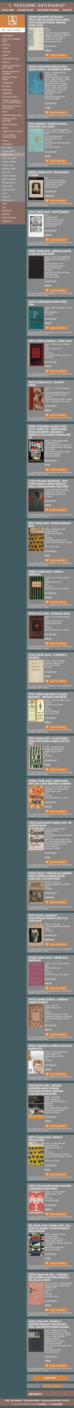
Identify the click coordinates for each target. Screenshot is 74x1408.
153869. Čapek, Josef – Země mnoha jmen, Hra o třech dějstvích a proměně (49, 782)
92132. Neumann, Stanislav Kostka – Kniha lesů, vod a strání (48, 125)
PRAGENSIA (7, 90)
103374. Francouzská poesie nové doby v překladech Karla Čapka (49, 1187)
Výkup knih (8, 10)
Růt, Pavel (6, 172)
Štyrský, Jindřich (8, 183)
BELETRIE (6, 45)
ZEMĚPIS (6, 62)
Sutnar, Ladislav (9, 176)
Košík (7, 1400)
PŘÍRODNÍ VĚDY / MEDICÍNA (9, 120)
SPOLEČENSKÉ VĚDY (11, 59)
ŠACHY (5, 112)
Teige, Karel (7, 186)
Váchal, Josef (7, 200)
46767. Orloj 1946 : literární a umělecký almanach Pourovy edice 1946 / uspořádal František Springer (48, 1324)
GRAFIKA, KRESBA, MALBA (10, 78)
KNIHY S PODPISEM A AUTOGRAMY (11, 67)
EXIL (4, 207)
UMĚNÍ (5, 55)
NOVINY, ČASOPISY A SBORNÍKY (11, 72)
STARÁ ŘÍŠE (7, 93)
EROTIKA (5, 214)
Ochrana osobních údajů (51, 1400)
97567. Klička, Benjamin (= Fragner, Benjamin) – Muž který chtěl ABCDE (47, 695)
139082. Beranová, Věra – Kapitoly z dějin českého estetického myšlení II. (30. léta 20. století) (48, 1277)
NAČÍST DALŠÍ (50, 1378)
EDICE (4, 204)
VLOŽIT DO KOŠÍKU (58, 55)
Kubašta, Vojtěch (9, 162)
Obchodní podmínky (48, 10)
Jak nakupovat (25, 10)
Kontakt (67, 10)
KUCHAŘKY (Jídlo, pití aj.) (12, 115)
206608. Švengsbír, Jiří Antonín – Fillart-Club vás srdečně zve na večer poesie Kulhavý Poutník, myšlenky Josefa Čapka (48, 20)
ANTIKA (5, 128)
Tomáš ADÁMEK (57, 1404)
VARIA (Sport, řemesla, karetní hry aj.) (11, 107)
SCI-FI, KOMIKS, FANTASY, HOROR (9, 136)
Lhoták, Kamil (8, 165)
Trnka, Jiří (6, 197)
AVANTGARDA (7, 35)
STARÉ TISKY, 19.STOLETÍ (12, 131)
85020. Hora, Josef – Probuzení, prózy (49, 613)
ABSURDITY (7, 211)
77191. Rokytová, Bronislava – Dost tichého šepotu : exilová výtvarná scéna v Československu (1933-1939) (48, 483)
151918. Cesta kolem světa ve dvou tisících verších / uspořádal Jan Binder (49, 68)
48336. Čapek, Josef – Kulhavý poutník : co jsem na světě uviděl (50, 252)
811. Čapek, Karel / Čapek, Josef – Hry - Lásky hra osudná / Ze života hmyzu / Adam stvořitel (49, 1228)
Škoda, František (9, 179)
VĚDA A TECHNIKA (9, 124)
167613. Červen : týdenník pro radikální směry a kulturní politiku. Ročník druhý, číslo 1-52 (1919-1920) (50, 876)
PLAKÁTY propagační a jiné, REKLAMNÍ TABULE (12, 101)
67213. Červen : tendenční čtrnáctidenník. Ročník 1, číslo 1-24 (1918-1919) (47, 918)
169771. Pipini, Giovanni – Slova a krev (50, 340)
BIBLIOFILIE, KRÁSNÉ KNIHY (11, 40)
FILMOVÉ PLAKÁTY (10, 97)
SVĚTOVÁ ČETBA (9, 218)
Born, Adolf (7, 148)
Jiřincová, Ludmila (9, 158)
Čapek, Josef (7, 155)
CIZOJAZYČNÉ (7, 83)
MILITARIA (6, 86)
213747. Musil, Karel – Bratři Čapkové (48, 211)
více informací (50, 46)
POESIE (5, 48)
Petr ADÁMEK (41, 1404)
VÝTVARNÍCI (7, 144)
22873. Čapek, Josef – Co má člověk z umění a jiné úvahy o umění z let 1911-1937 (49, 741)
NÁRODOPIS (7, 221)
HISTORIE (6, 52)
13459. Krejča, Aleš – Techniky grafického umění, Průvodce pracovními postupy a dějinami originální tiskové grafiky (45, 1089)
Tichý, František (8, 190)
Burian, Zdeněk (8, 151)
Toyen (4, 193)
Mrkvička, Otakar (9, 169)
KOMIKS (5, 141)
